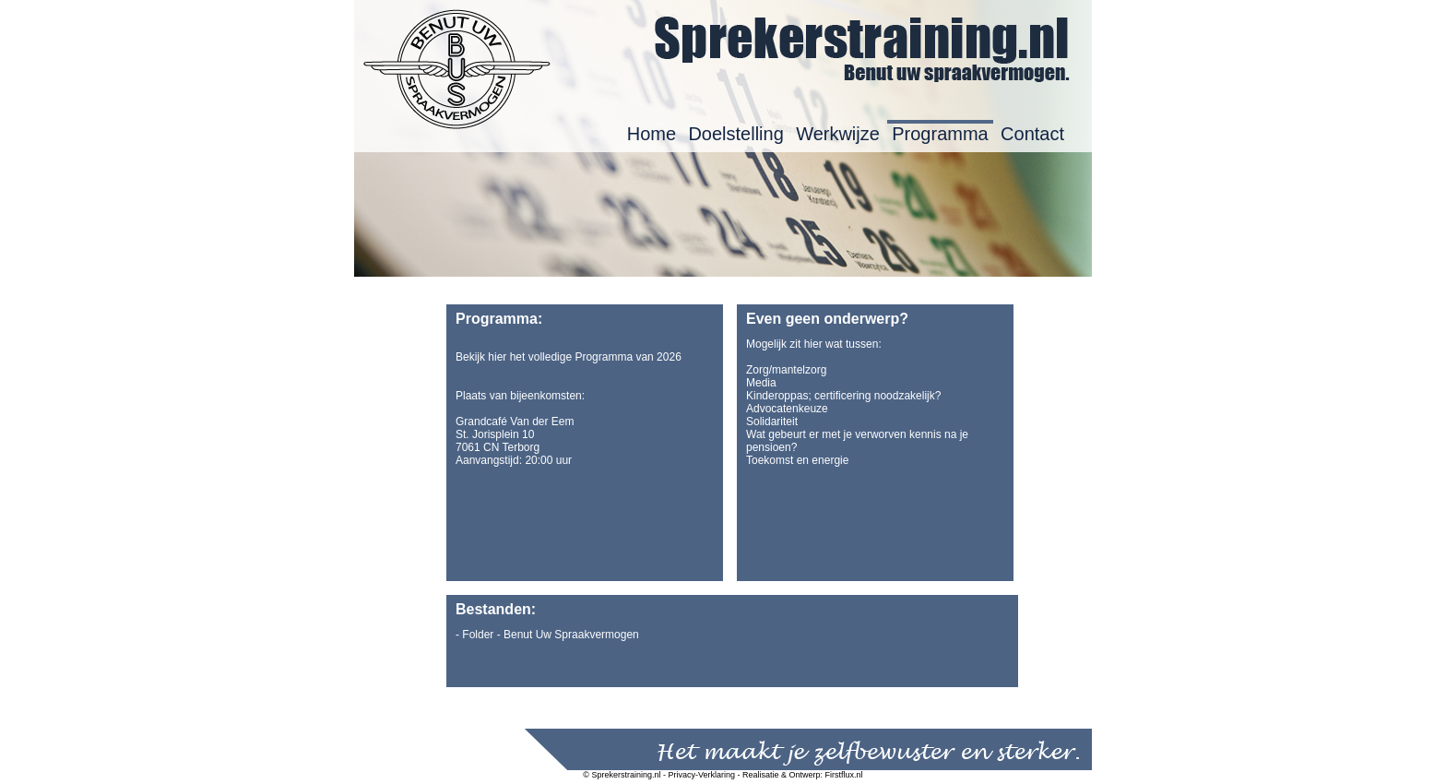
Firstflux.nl (844, 774)
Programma (940, 134)
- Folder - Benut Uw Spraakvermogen (547, 634)
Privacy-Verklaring (702, 774)
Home (651, 134)
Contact (1032, 134)
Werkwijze (838, 134)
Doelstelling (735, 134)
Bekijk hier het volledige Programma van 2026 (569, 356)
